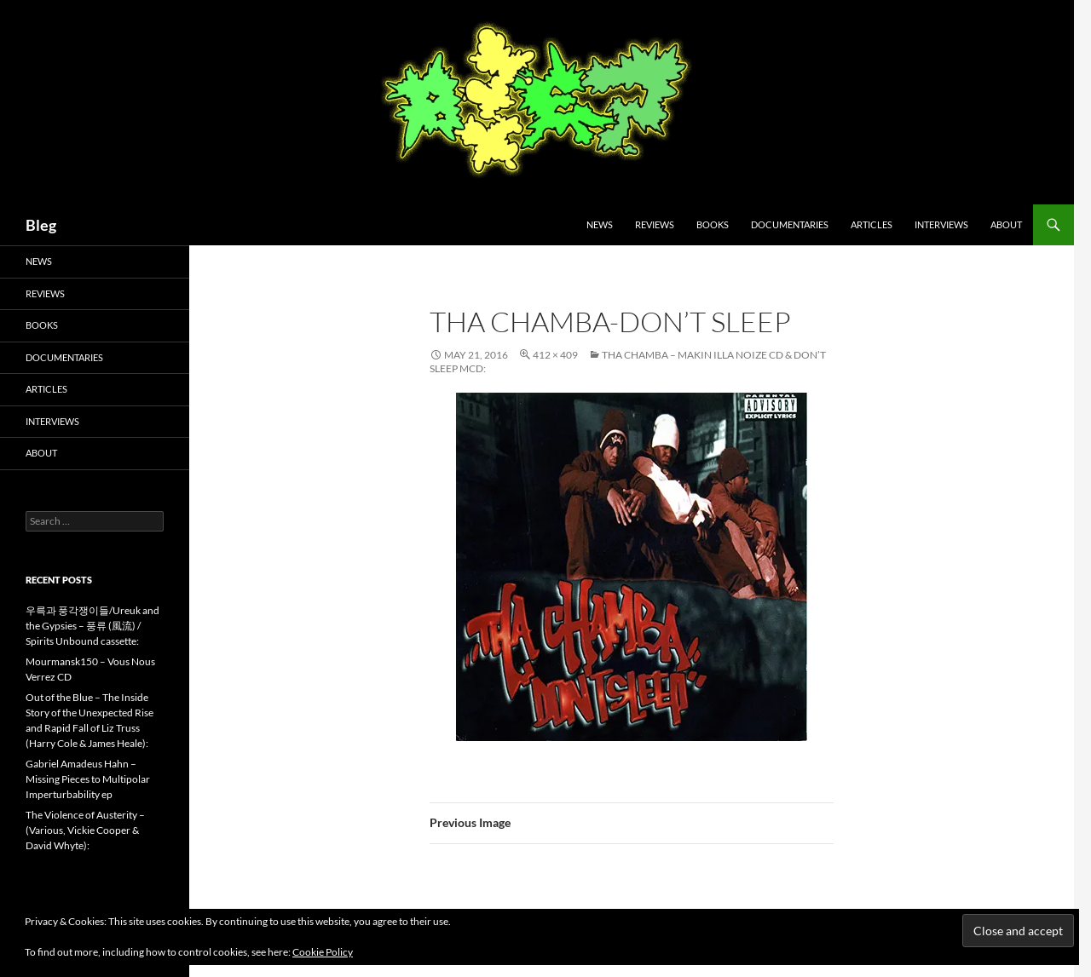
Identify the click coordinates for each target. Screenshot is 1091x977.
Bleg (41, 225)
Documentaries (789, 224)
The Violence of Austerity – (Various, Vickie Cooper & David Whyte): (85, 830)
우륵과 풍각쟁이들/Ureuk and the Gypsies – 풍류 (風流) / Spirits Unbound (92, 625)
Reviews (654, 224)
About (1006, 224)
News (599, 224)
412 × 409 (555, 354)
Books (712, 224)
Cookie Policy (322, 951)
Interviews (941, 224)
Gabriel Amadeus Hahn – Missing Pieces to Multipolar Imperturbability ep (88, 779)
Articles (871, 224)
